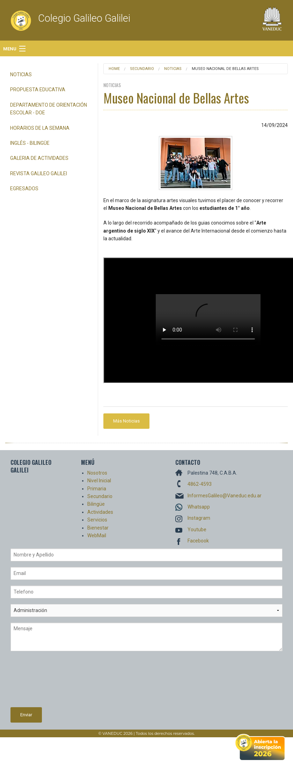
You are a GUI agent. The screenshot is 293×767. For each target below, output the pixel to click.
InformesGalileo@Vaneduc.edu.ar (225, 495)
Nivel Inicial (99, 480)
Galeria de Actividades (39, 158)
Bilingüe (96, 504)
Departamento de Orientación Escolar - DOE (48, 108)
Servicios (97, 520)
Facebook (198, 541)
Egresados (24, 188)
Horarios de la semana (39, 128)
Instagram (199, 518)
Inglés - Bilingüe (30, 143)
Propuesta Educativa (37, 89)
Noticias (21, 74)
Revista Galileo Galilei (38, 173)
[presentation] (39, 682)
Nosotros (97, 473)
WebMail (96, 535)
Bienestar (98, 528)
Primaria (96, 488)
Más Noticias (126, 421)
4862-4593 (200, 484)
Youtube (197, 529)
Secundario (142, 68)
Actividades (100, 512)
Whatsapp (199, 507)
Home (114, 68)
